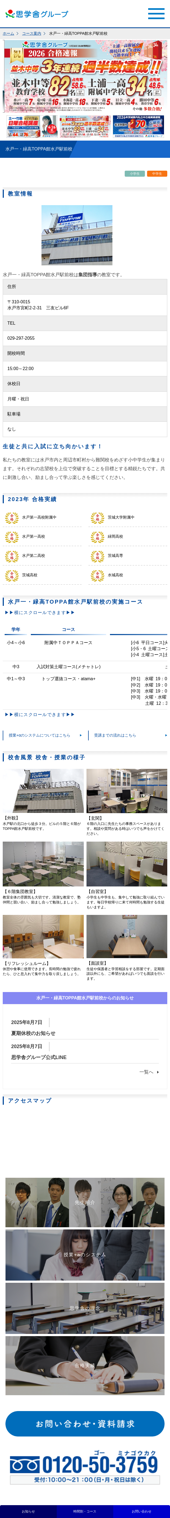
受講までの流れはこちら (115, 735)
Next (157, 76)
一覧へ (146, 1072)
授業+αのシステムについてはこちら (39, 735)
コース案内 (31, 33)
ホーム (8, 33)
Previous (12, 76)
